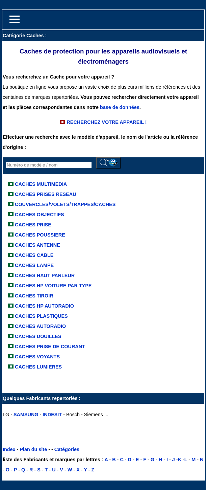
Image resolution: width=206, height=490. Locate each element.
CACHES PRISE (32, 224)
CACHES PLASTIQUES (41, 316)
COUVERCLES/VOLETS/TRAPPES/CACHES (65, 204)
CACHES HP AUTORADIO (44, 306)
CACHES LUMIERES (38, 367)
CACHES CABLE (33, 255)
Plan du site (33, 449)
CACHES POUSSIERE (39, 235)
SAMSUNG (26, 414)
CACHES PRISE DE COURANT (49, 346)
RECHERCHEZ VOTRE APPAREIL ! (106, 122)
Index (9, 449)
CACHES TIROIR (33, 295)
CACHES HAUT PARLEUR (44, 275)
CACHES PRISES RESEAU (45, 194)
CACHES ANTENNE (37, 245)
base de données (119, 107)
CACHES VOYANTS (37, 356)
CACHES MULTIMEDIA (41, 184)
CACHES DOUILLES (37, 336)
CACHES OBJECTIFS (39, 214)
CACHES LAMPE (34, 265)
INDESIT (52, 414)
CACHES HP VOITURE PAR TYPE (53, 285)
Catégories (66, 449)
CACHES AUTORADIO (40, 326)
